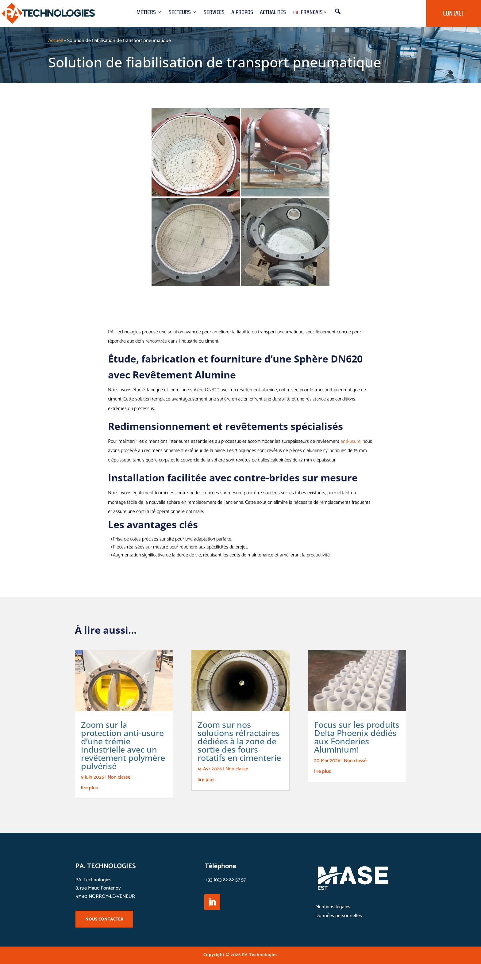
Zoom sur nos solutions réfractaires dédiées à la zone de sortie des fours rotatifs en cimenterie (239, 741)
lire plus (89, 788)
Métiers (146, 13)
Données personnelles (338, 916)
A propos (242, 13)
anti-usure (350, 441)
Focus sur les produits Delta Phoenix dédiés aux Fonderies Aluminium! (356, 737)
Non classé (119, 777)
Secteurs (180, 13)
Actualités (273, 13)
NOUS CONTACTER (104, 919)
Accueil (55, 40)
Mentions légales (332, 907)
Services (214, 13)
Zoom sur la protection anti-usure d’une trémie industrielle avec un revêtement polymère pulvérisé (123, 745)
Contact (453, 13)
